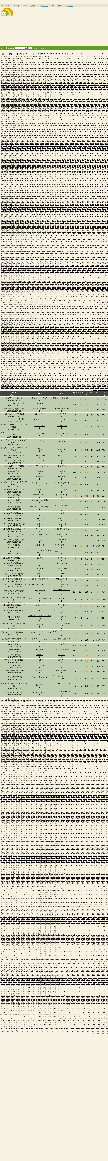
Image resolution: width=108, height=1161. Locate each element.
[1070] (100, 133)
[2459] (5, 268)
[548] (75, 93)
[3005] (68, 318)
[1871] (51, 211)
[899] (92, 119)
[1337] (48, 160)
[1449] (75, 170)
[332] (65, 77)
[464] (60, 87)
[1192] (70, 146)
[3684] (50, 384)
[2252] (36, 247)
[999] (66, 127)
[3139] (99, 331)
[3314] (13, 349)
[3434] (80, 359)
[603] (82, 97)
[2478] (100, 268)
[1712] (3, 196)
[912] (38, 121)
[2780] (10, 298)
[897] (84, 119)
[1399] (38, 166)
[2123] (31, 235)
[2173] (68, 239)
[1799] (11, 205)
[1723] (58, 196)
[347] (18, 79)
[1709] (95, 194)
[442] (78, 85)
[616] (27, 99)
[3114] (80, 329)
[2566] (6, 278)
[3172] (50, 335)
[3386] (53, 355)
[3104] (30, 329)
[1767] (65, 201)
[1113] (101, 138)
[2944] (84, 312)
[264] (6, 72)
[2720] (30, 292)
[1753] (101, 199)
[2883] (99, 306)
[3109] (55, 329)
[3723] (31, 388)
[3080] (16, 327)
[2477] (95, 268)
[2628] (104, 282)
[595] (50, 97)
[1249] (35, 152)
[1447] (65, 170)
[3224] (96, 339)
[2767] (51, 296)
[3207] (11, 339)
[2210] (40, 243)
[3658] (26, 382)
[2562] (94, 276)
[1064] (70, 133)
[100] (96, 58)
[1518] (100, 176)
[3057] (8, 325)
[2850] (40, 304)
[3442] (13, 361)
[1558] (87, 180)
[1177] (101, 144)
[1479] (11, 174)
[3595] (31, 375)
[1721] (48, 196)
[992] (38, 127)
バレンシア (39, 518)
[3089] (61, 327)
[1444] (50, 170)
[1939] (72, 217)
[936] (27, 123)
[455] (23, 87)
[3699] (18, 386)
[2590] (20, 280)
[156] (104, 707)
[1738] (26, 199)
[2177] (89, 239)
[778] (35, 111)
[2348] (90, 255)
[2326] (87, 253)
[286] (94, 72)
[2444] (36, 266)
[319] (12, 77)
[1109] (82, 138)
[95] (81, 58)
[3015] (11, 321)
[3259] (58, 343)
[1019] (58, 129)
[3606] (87, 375)
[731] (60, 107)
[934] (19, 123)
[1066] (80, 133)
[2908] (10, 310)
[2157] (95, 237)
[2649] (101, 284)
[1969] (8, 221)
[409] (52, 83)
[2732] (90, 292)
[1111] (92, 138)
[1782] (33, 203)
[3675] (5, 384)
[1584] (3, 184)
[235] (104, 68)
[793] (96, 111)
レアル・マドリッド (62, 649)
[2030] (100, 225)
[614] (19, 99)
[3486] (20, 365)
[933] (15, 123)
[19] (66, 54)
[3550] (20, 371)
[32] (105, 54)
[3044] (50, 323)
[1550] (46, 180)
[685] (90, 103)
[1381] (55, 164)
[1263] (105, 152)
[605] (90, 97)
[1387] (85, 164)
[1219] (99, 148)
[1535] (79, 178)
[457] (31, 87)
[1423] (51, 168)
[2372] (104, 257)
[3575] (38, 373)
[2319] (51, 253)
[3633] (8, 380)
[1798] (6, 205)
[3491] (45, 365)
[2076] (10, 231)
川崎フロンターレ (40, 495)
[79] (32, 58)
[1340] (63, 160)
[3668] (77, 382)
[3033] (101, 321)
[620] (43, 99)
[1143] (38, 142)
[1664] (84, 190)
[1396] (23, 166)
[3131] (58, 331)
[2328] (96, 253)
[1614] (46, 186)
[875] (104, 117)
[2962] (67, 314)
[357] (58, 79)
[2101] (28, 233)
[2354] (13, 257)
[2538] (80, 274)
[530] (3, 93)
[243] (28, 70)
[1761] (35, 201)
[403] (28, 83)
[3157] (82, 333)
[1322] (80, 158)
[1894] (60, 213)
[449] (106, 85)
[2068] (77, 229)
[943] (55, 123)
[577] (84, 95)
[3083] (31, 327)
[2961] (61, 314)
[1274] (53, 154)
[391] (87, 81)
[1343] (79, 160)
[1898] (80, 213)
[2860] (90, 304)
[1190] (60, 146)
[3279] (51, 345)
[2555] (58, 276)
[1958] (60, 219)
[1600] (84, 184)
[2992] (3, 318)
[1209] (48, 148)
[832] (38, 115)
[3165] (15, 335)
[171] (60, 64)
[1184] (30, 146)
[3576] (43, 373)
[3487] (25, 365)
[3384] (43, 355)
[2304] (84, 251)
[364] (86, 79)
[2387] (72, 260)
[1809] (61, 205)
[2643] (72, 284)
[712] (92, 105)
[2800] (3, 300)
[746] (14, 109)
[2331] (5, 255)
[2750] (73, 294)
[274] (46, 72)
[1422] (46, 168)
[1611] (31, 186)
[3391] (79, 355)
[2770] (67, 296)
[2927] (105, 310)
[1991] (11, 223)
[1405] (68, 166)
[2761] (21, 296)
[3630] (100, 377)
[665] (10, 103)
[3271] (11, 345)
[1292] (36, 156)
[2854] (60, 304)
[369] (106, 79)
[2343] (65, 255)
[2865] (8, 306)
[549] (79, 93)
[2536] (70, 274)
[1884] (10, 213)
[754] (46, 109)
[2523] (5, 274)
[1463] (38, 172)
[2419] (18, 264)
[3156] (77, 333)
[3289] (101, 345)
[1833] (75, 207)
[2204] (10, 243)
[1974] (33, 221)
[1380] (50, 164)
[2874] (53, 306)
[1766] (60, 201)
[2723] (45, 292)
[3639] (38, 380)
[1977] (48, 221)
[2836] (77, 302)
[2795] (85, 298)
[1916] (63, 215)
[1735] (11, 199)
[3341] (41, 351)
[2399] (25, 262)
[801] (20, 113)
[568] (48, 95)
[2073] (101, 229)
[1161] (21, 144)
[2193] (61, 241)
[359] (66, 79)
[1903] (105, 213)
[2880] (84, 306)
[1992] (16, 223)
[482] (24, 89)
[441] (74, 85)
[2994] (13, 318)
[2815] (79, 300)
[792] (92, 111)
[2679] (38, 288)
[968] (48, 125)
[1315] (45, 158)
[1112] (96, 138)
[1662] (73, 190)
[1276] (63, 154)
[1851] (58, 209)
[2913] (35, 310)
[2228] (23, 245)
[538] (35, 93)
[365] (90, 79)
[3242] (80, 341)
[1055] (25, 133)
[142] (51, 62)
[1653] (28, 190)
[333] (68, 77)
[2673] (8, 288)
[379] (39, 81)
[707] (72, 105)
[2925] (95, 310)
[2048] (84, 227)
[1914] (53, 215)
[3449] (48, 361)
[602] (78, 97)
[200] (70, 66)
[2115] (99, 233)
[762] (78, 109)
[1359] (51, 162)
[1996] (36, 223)
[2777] (101, 296)
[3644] (63, 380)
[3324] (63, 349)
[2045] (68, 227)
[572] (65, 95)
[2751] (79, 294)
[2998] (33, 318)
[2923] (85, 310)
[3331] (99, 349)
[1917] (68, 215)
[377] (31, 81)
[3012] (104, 318)
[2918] (60, 310)
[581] (101, 95)
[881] (20, 119)
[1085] (68, 135)
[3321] (48, 349)
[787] (72, 111)
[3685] (55, 384)
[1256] (70, 152)
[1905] (8, 215)
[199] (66, 66)
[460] (43, 87)
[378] (35, 81)
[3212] (36, 339)
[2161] (8, 239)
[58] (76, 56)
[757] (58, 109)
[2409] (75, 262)
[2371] (99, 257)
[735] (77, 107)
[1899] (85, 213)
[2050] (94, 227)
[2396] (10, 262)
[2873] (48, 306)
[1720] (43, 196)
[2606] (100, 280)
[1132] (90, 140)
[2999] (38, 318)
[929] (106, 121)
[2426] (53, 264)
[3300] (50, 347)
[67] (103, 56)
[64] (94, 56)
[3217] (61, 339)
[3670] (87, 382)
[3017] (21, 321)
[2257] (61, 247)
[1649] (8, 190)
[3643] (58, 380)
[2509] (41, 272)
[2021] (55, 225)
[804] (32, 113)
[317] (4, 77)
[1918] (73, 215)
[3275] (31, 345)
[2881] (89, 306)
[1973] (28, 221)
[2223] (105, 243)
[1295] (51, 156)
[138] (35, 62)
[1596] (63, 184)
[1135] (105, 140)
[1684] (77, 192)
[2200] (96, 241)
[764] (86, 109)
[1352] (16, 162)
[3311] (105, 347)
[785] (63, 111)
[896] (80, 119)
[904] (6, 121)
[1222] (6, 150)
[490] (56, 89)
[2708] (77, 290)
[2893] (41, 308)
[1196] (90, 146)
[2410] (80, 262)
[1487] (51, 174)
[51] (55, 56)
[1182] (20, 146)
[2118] (6, 235)
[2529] (35, 274)
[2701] (41, 290)
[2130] (67, 235)
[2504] (16, 272)
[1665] (89, 190)
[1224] (16, 150)
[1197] (95, 146)
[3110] (60, 329)
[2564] (104, 276)
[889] (52, 119)
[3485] (15, 365)
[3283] (72, 345)
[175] (77, 64)
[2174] (73, 239)
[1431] (92, 168)
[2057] (21, 229)
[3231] (25, 341)
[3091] (72, 327)
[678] (62, 103)
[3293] (15, 347)
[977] (84, 125)
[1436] (10, 170)
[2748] (63, 294)
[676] (54, 103)
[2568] (16, 278)
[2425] (48, 264)
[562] (24, 95)
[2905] (101, 308)
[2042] (53, 227)
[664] (6, 103)
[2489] (48, 270)
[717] (4, 107)
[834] (46, 115)
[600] (70, 97)
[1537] (89, 178)
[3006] (73, 318)
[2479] (105, 268)
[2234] (53, 245)
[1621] (82, 186)
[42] (28, 56)
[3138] (94, 331)
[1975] (38, 221)
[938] (35, 123)
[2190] (46, 241)
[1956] (50, 219)
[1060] (50, 133)
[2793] (75, 298)
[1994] (26, 223)
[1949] (15, 219)
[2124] (36, 235)
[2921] (75, 310)
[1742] (46, 199)
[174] (72, 64)
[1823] (25, 207)
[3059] (18, 325)
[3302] (60, 347)
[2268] (10, 249)
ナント (39, 574)
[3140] (104, 331)
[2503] (11, 272)
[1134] (100, 140)
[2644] (77, 284)
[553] (96, 93)
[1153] (89, 142)
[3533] (41, 369)
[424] (6, 85)
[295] (23, 74)
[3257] (48, 343)
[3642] (53, 380)
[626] (67, 99)
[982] (104, 125)
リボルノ (39, 655)
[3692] (90, 384)
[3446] (33, 361)
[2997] (28, 318)
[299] (39, 74)
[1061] (55, 133)
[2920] (70, 310)
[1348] (104, 160)
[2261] (82, 247)
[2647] (92, 284)
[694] (19, 105)
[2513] (61, 272)
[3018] (26, 321)
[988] (22, 127)
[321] (20, 77)
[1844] (23, 209)
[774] (19, 111)
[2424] (43, 264)
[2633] (21, 284)
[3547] (5, 371)
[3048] (70, 323)
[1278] (73, 154)
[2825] (21, 302)
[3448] (43, 361)
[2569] (21, 278)
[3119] (105, 329)
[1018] (53, 129)
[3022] (46, 321)
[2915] (45, 310)
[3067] (58, 325)
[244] (32, 70)
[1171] (72, 144)
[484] (32, 89)
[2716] (10, 292)
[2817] (89, 300)
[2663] (65, 286)
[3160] (96, 333)
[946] (67, 123)
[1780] (23, 203)
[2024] (70, 225)
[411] (60, 83)
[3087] (51, 327)
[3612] (10, 377)
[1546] (26, 180)
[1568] (30, 182)
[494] (72, 89)
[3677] (15, 384)
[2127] (51, 235)
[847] (98, 115)
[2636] (36, 284)
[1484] (36, 174)
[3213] (41, 339)
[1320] (70, 158)
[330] (56, 77)
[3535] (51, 369)
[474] (99, 87)
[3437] (95, 359)
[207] (98, 66)
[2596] (50, 280)
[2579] (72, 278)
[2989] (95, 316)
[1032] (16, 131)
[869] (79, 117)
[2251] (31, 247)
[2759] (11, 296)
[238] (8, 70)
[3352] (96, 351)
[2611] (18, 282)
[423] (106, 728)
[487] (44, 89)
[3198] (73, 337)
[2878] (73, 306)
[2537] (75, 274)
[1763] (45, 201)
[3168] (30, 335)
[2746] (53, 294)
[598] (62, 97)
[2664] (70, 286)
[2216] (70, 243)
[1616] (56, 186)
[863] (55, 117)
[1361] (61, 162)
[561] (20, 95)
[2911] (25, 310)
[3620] (50, 377)
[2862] (100, 304)
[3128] (43, 331)
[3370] (80, 353)
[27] (89, 54)
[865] (63, 117)
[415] (77, 83)
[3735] (92, 388)
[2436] (104, 264)
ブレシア (61, 655)
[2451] (72, 266)
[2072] (96, 229)
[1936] (56, 217)
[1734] (6, 199)
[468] (75, 87)
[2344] (70, 255)
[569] (52, 95)
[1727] (79, 196)
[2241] (89, 245)
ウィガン (61, 441)
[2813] (68, 300)
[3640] (43, 380)
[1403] (58, 166)
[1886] (20, 213)
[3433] (75, 359)
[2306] (94, 251)
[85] (50, 58)
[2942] (73, 312)
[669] (26, 103)
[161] (20, 64)
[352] (38, 79)
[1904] (3, 215)
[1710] (100, 194)
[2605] (95, 280)
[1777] (8, 203)
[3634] (13, 380)
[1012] (23, 129)
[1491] (72, 174)
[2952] (16, 314)
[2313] (21, 253)
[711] (87, 105)
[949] (79, 123)
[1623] (92, 186)
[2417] (8, 264)
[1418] (26, 168)
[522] (78, 91)
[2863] (105, 304)
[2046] (73, 227)
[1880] (96, 211)
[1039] (51, 131)
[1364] (77, 162)
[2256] (56, 247)
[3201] (89, 337)
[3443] (18, 361)
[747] (18, 109)
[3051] (85, 323)
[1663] (79, 190)
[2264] (96, 247)
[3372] (90, 353)
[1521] (8, 178)
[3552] (30, 371)
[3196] (63, 337)
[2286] (100, 249)
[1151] (79, 142)
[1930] (26, 217)
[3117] (95, 329)
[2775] (92, 296)
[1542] (6, 180)
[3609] (101, 375)
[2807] (38, 300)
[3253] (28, 343)
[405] (36, 83)
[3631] (105, 377)
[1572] (50, 182)
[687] (98, 103)
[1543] (11, 180)
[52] (58, 56)
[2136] (96, 235)
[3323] (58, 349)
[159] (12, 64)
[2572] (36, 278)
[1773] (95, 201)
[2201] (101, 241)
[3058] (13, 325)
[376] (27, 81)
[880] (16, 119)
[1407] (79, 166)
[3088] (56, 327)
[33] (106, 699)
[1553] (61, 180)
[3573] (28, 373)
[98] (89, 58)
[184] (6, 66)
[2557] (68, 276)
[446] (94, 85)
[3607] (92, 375)
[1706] (80, 194)
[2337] (35, 255)
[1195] (85, 146)
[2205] (15, 243)
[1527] (38, 178)
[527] (98, 91)
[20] (69, 54)
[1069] (95, 133)
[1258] (80, 152)
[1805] (41, 205)
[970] (56, 125)
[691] (7, 105)
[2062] (46, 229)
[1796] (104, 203)
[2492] (63, 270)
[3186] (13, 337)
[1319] (65, 158)
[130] (3, 62)
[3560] (70, 371)
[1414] (6, 168)
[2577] (61, 278)
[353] (42, 79)
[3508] (23, 367)
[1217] (89, 148)
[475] (104, 87)
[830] (30, 115)
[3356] (10, 353)
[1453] (95, 170)
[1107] (72, 138)
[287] (98, 72)
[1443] (45, 170)
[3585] (89, 373)
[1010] (13, 129)
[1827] (45, 207)
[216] (27, 68)
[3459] (99, 361)
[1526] (33, 178)
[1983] (79, 221)
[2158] (100, 237)
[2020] (50, 225)
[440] (70, 85)
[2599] (65, 280)
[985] (10, 127)
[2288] (3, 251)
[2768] (56, 296)
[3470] (46, 363)
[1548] (36, 180)
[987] (18, 127)
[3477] (82, 363)
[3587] (99, 373)
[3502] (100, 365)
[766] (94, 109)
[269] (26, 72)
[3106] (40, 329)
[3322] (53, 349)
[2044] (63, 227)
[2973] (15, 316)
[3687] (65, 384)
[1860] (104, 209)
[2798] (100, 298)
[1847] (38, 209)
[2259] (72, 247)
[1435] (5, 170)
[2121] (21, 235)
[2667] (85, 286)
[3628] (90, 377)
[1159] (11, 144)
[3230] (20, 341)
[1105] (61, 138)
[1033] (21, 131)
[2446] (46, 266)
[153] (96, 62)
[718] (8, 107)
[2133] (82, 235)
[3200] (84, 337)
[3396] (104, 355)
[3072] (84, 325)
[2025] (75, 225)
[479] (12, 89)
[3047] (65, 323)
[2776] (96, 296)
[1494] (87, 174)
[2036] (23, 227)
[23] (78, 54)
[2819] (99, 300)
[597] (58, 97)
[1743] (51, 199)
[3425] (35, 359)
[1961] (75, 219)
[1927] (11, 217)
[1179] (5, 146)
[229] (79, 68)
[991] (34, 127)
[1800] (16, 205)
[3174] (60, 335)
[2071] (92, 229)
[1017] (48, 129)
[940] (43, 123)
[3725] (41, 388)
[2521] (101, 272)
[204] (86, 66)
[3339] (31, 351)
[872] (92, 117)
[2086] (60, 231)
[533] (15, 93)
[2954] (26, 314)
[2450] (67, 266)
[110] (30, 60)
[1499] (5, 176)
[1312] (30, 158)
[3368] (70, 353)
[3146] (26, 333)
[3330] (94, 349)
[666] (14, 103)
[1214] (73, 148)
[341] (101, 77)
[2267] (5, 249)
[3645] (68, 380)
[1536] (84, 178)
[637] (4, 101)
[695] (23, 105)
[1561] (101, 180)
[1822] (20, 207)
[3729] (61, 388)
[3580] (63, 373)
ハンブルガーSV (61, 671)
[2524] (10, 274)
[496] (80, 89)
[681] (74, 103)
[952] (92, 123)
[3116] (90, 329)
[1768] (70, 201)
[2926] (100, 310)
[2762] (26, 296)
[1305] (101, 156)
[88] (59, 58)
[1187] (45, 146)
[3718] (6, 388)
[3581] (68, 373)
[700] (43, 105)
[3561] (75, 371)
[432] (38, 85)
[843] (82, 115)
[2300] (63, 251)
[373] (15, 81)
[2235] (58, 245)
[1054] (20, 133)
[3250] (13, 343)
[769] (106, 109)
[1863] (11, 211)
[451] (7, 87)
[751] (34, 109)
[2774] (87, 296)
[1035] (31, 131)
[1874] (67, 211)
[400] (16, 83)
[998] (62, 127)
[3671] (92, 382)
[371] (7, 81)
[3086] (46, 327)
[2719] (25, 292)
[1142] (33, 142)
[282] (78, 72)
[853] (15, 117)
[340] (96, 77)
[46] (40, 56)
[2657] (35, 286)
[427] (18, 85)
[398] (8, 83)
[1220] (104, 148)
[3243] (85, 341)
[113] (42, 60)
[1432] (96, 168)
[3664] (56, 382)
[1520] (3, 178)
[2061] (41, 229)
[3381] (28, 355)
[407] (44, 83)
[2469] (55, 268)
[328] (48, 77)
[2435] (99, 264)
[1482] (26, 174)
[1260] (90, 152)
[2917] (55, 310)
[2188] (36, 241)
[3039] (25, 323)
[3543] (92, 369)
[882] (24, 119)
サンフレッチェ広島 (40, 500)
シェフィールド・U (39, 483)
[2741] (28, 294)
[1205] (28, 148)
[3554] (40, 371)
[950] (84, 123)
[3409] (61, 357)
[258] (89, 70)
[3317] (28, 349)
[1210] (53, 148)
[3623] (65, 377)
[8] (34, 54)
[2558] (73, 276)
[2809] (48, 300)
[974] (72, 125)
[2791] (65, 298)
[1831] (65, 207)
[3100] (10, 329)
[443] (82, 85)
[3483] (5, 365)
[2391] (92, 260)
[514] (46, 91)
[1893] (55, 213)
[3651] (99, 380)
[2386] (67, 260)
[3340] (36, 351)
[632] (92, 99)
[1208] (43, 148)
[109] (26, 60)
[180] (96, 64)
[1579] (85, 182)
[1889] (35, 213)
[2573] (41, 278)
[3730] (67, 388)
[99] (93, 58)
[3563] (85, 371)
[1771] (85, 201)
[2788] (50, 298)
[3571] (18, 373)
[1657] (48, 190)
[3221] (82, 339)
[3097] (101, 327)
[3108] (50, 329)
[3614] (20, 377)
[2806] (33, 300)
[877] (4, 119)
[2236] (63, 245)
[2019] (45, 225)
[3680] (30, 384)
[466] (67, 87)
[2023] (65, 225)
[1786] (53, 203)
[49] (49, 56)
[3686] (60, 384)
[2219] (85, 243)
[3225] (101, 339)
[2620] (63, 282)
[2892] (36, 308)
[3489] (35, 365)
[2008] (96, 223)
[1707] (85, 194)
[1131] (85, 140)
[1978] (53, 221)
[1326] (100, 158)
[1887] (25, 213)
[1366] (87, 162)
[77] (27, 58)
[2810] (53, 300)
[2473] (75, 268)
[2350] (100, 255)
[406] (40, 83)
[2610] (13, 282)
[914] (46, 121)
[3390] (73, 355)
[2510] (46, 272)
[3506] (13, 367)
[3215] (51, 339)
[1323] (85, 158)
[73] (15, 58)
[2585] (101, 278)
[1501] (15, 176)
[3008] (84, 318)
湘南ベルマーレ (62, 495)
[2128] (56, 235)
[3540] (77, 369)
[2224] (3, 245)
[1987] (99, 221)
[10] (38, 54)
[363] (82, 79)
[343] (106, 721)
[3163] (5, 335)
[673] (42, 103)
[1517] (95, 176)
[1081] (48, 135)
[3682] (40, 384)
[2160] (3, 239)
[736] (80, 107)
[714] (99, 105)
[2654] (20, 286)
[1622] (87, 186)
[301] (47, 74)
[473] (96, 87)
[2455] (92, 266)
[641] (20, 101)
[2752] (84, 294)
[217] (31, 68)
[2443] (31, 266)
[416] (80, 83)
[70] (5, 58)
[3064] (43, 325)
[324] (32, 77)
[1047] (92, 131)
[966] (40, 125)
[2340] (50, 255)
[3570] (13, 373)
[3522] (94, 367)
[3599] (51, 375)
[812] (65, 113)
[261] (101, 70)
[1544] (16, 180)
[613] (15, 99)
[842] (78, 115)
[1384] (70, 164)
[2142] (20, 237)
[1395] (18, 166)
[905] (10, 121)
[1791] (79, 203)
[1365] (82, 162)
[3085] (41, 327)
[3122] (13, 331)
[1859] (99, 209)
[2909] (15, 310)
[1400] (43, 166)
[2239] (79, 245)
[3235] (45, 341)
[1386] (80, 164)
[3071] (79, 325)
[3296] (30, 347)
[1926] (6, 217)
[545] (63, 93)
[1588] (23, 184)
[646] (40, 101)
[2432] (84, 264)
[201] (74, 66)
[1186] (40, 146)
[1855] (79, 209)
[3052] (90, 323)
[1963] (85, 219)
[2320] (56, 253)
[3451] (58, 361)
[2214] (60, 243)
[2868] (23, 306)
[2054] (6, 229)
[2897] (61, 308)
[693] (15, 105)
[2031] (105, 225)
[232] (92, 68)
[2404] (50, 262)
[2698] (26, 290)
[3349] (82, 351)
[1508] (50, 176)
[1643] (85, 188)
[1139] (18, 142)
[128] (102, 60)
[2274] (40, 249)
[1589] (28, 184)
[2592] (30, 280)
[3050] (80, 323)
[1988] (104, 221)
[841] (74, 115)
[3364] (50, 353)
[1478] (6, 174)
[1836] (90, 207)
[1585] (8, 184)
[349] (26, 79)
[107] (18, 60)
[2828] (36, 302)
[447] (98, 85)
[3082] (26, 327)
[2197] (82, 241)
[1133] (95, 140)
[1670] (6, 192)
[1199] (105, 146)
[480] (16, 89)
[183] (106, 709)
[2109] (68, 233)
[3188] (23, 337)
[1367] (92, 162)
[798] (8, 113)
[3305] (75, 347)
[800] (16, 113)
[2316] (36, 253)
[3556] (50, 371)
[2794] (80, 298)
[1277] (68, 154)
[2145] (35, 237)
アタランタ (39, 665)
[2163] (18, 239)
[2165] (28, 239)
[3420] (10, 359)
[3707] (58, 386)
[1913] (48, 215)
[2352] (3, 257)
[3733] (82, 388)
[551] (87, 93)
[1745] (61, 199)
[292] (11, 74)
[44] (34, 56)
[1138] (13, 142)
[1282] (94, 154)
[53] (61, 56)
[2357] (28, 257)
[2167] (38, 239)
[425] (10, 85)
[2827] (31, 302)
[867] (72, 117)
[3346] (67, 351)
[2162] (13, 239)
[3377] (8, 355)
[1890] (40, 213)
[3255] (38, 343)
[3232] (30, 341)
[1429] (82, 168)
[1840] (3, 209)
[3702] (33, 386)
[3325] (68, 349)
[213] (15, 68)
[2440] (16, 266)
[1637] (55, 188)
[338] (89, 77)
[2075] (5, 231)
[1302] (87, 156)
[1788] (63, 203)
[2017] (35, 225)
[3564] (90, 371)
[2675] (18, 288)
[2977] (35, 316)
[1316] (50, 158)
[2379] (31, 260)
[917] (58, 121)
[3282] (67, 345)
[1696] (30, 194)
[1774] (100, 201)
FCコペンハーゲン (39, 534)
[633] (96, 99)
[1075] (18, 135)
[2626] (94, 282)
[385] (63, 81)
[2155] (85, 237)
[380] (43, 81)
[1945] (101, 217)
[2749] (68, 294)
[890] (56, 119)
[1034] (26, 131)
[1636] (50, 188)
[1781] (28, 203)
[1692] (10, 194)
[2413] (95, 262)
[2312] (16, 253)
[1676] (36, 192)
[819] (92, 113)
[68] (106, 56)
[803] (28, 113)
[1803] (31, 205)
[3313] (8, 349)
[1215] (79, 148)
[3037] (15, 323)
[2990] (100, 316)
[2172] (63, 239)
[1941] (82, 217)
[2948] (104, 312)
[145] (63, 62)
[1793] (89, 203)
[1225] (21, 150)
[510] (30, 91)
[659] (92, 101)
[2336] (30, 255)
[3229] (15, 341)
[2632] (16, 284)
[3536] (56, 369)
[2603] (85, 280)
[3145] (21, 333)
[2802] (13, 300)
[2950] (6, 314)
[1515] (85, 176)
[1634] (40, 188)
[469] (79, 87)
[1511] (65, 176)
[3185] (8, 337)
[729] (52, 107)
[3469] (41, 363)
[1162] (26, 144)
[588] (22, 97)
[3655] (11, 382)
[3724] (36, 388)
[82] (41, 58)
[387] (72, 81)
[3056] (3, 325)
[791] (87, 111)
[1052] (10, 133)
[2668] (90, 286)
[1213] (68, 148)
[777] (31, 111)
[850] (3, 117)
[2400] (30, 262)
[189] (26, 66)
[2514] (67, 272)
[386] (67, 81)
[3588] (104, 373)
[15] (54, 54)
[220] (43, 68)
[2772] (77, 296)
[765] (90, 109)
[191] (34, 66)
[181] (101, 64)
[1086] (73, 135)
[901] (101, 119)
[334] (72, 77)
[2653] (15, 286)
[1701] (55, 194)
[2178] (94, 239)
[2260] (77, 247)
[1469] (68, 172)
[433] (42, 85)
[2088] (70, 231)
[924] (86, 121)
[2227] (18, 245)
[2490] (53, 270)
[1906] (13, 215)
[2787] (45, 298)
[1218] (94, 148)
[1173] (82, 144)
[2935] (38, 312)
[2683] (58, 288)
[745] (10, 109)
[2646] (87, 284)
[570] (56, 95)
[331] (60, 77)
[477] (4, 89)
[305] (63, 74)
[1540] (104, 178)
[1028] (104, 129)
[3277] (41, 345)
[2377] (21, 260)
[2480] (3, 270)
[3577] (48, 373)
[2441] (21, 266)
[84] (47, 58)
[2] (22, 54)
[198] (62, 66)
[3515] (58, 367)
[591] (34, 97)
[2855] (65, 304)
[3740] (100, 390)
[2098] (13, 233)
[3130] (53, 331)
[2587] (5, 280)
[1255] (65, 152)
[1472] (84, 172)
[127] (98, 60)
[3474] (67, 363)
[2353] (8, 257)
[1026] (94, 129)
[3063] (38, 325)
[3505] (8, 367)
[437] (58, 85)
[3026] (67, 321)
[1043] (72, 131)
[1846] (33, 209)
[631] (87, 99)
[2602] (80, 280)
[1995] (31, 223)
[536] (27, 93)
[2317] (41, 253)
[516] (54, 91)
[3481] (101, 363)
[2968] (96, 314)
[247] (44, 70)
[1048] (96, 131)
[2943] (79, 312)
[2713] (101, 290)
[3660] (36, 382)
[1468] (63, 172)
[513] (42, 91)
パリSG (62, 574)
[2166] (33, 239)
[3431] (65, 359)
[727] (44, 107)
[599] (66, 97)
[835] (50, 115)
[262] (104, 70)
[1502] (20, 176)
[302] (51, 74)
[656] (80, 101)
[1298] (67, 156)
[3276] (36, 345)
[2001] (61, 223)
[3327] (79, 349)
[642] (24, 101)
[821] (101, 113)
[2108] (63, 233)
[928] (102, 121)
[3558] (60, 371)
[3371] (85, 353)
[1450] (80, 170)
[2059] (31, 229)
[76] (23, 58)
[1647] (105, 188)
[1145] (48, 142)
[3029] (82, 321)
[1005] (95, 127)
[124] (86, 60)
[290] (3, 74)
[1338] (53, 160)
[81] (38, 58)
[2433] (89, 264)
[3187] (18, 337)
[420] (96, 83)
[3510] (33, 367)
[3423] (25, 359)
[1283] (99, 154)
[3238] (60, 341)
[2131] (72, 235)
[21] (71, 54)
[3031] (92, 321)
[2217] (75, 243)
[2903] (92, 308)
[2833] (61, 302)
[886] (40, 119)
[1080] (43, 135)
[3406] (46, 357)
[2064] (56, 229)
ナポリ (39, 513)
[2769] (61, 296)
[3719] (11, 388)
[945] (63, 123)
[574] (72, 95)
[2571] (31, 278)
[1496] (96, 174)
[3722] (26, 388)
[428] (22, 85)
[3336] (16, 351)
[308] (75, 74)
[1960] (70, 219)
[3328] (84, 349)
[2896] (56, 308)
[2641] (61, 284)
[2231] (38, 245)
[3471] (51, 363)
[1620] (77, 186)
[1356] (36, 162)
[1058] (40, 133)
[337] (84, 77)
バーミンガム (39, 426)
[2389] (82, 260)
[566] (40, 95)
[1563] (5, 182)
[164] (32, 64)
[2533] (55, 274)
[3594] (26, 375)
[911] (34, 121)
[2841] (101, 302)
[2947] (99, 312)
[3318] (33, 349)
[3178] (80, 335)
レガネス (39, 649)
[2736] (3, 294)
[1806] (46, 205)
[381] (47, 81)
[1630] (20, 188)
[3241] (75, 341)
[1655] (38, 190)
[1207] (38, 148)
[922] (78, 121)
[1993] (21, 223)
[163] (28, 64)
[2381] (41, 260)
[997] (58, 127)
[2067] (72, 229)
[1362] (67, 162)
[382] (51, 81)
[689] (106, 103)
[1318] (60, 158)
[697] (31, 105)
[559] (12, 95)
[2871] (38, 306)
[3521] (89, 367)
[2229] (28, 245)
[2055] (11, 229)
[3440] (3, 361)
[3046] (60, 323)
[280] (70, 72)
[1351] (11, 162)
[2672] (3, 288)
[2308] (104, 251)
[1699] (45, 194)
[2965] (82, 314)
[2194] (67, 241)
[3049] (75, 323)
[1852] (63, 209)
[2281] (75, 249)
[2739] (18, 294)
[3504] (3, 367)
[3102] (20, 329)
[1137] (8, 142)
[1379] (45, 164)
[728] (48, 107)
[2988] (90, 316)
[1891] (45, 213)
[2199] (92, 241)
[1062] (60, 133)
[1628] (10, 188)
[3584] (84, 373)
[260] (96, 70)
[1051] (5, 133)
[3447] (38, 361)
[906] (14, 121)
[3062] (33, 325)
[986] (14, 127)
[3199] (79, 337)
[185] (10, 66)
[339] (92, 77)
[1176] (96, 144)
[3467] (31, 363)
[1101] (41, 138)
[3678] (20, 384)
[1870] (46, 211)
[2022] (60, 225)
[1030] (6, 131)
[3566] (100, 371)
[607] (98, 97)
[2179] (99, 239)
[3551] (25, 371)
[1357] (41, 162)
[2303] (79, 251)
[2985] (75, 316)
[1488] (56, 174)
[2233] (48, 245)
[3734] (87, 388)
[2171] (58, 239)
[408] (48, 83)
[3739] (95, 390)
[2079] (25, 231)
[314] (99, 74)
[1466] (53, 172)
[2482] (13, 270)
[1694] (20, 194)
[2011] (5, 225)
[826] (14, 115)
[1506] (40, 176)
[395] (104, 81)
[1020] (63, 129)
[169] (52, 64)
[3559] (65, 371)
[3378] (13, 355)
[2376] (16, 260)
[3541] (82, 369)
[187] (18, 66)
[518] (62, 91)
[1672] (16, 192)
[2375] (11, 260)
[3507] (18, 367)
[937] (31, 123)
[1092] (104, 135)
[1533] (68, 178)
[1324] (90, 158)
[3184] (3, 337)
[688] (102, 103)
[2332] (10, 255)
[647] (44, 101)
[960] (16, 125)
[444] (86, 85)
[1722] (53, 196)
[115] (50, 60)
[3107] (45, 329)
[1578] (80, 182)
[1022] (73, 129)
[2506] (26, 272)
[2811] (58, 300)
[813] (68, 113)
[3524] (104, 367)
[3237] (55, 341)
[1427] (72, 168)
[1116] (10, 140)
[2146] (40, 237)
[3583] (79, 373)
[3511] (38, 367)
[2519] (92, 272)
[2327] (92, 253)
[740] (96, 107)
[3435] (85, 359)
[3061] (28, 325)
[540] (43, 93)
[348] (22, 79)
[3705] (48, 386)
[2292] (23, 251)
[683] (82, 103)
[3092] (77, 327)
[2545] (8, 276)
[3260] (63, 343)
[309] (79, 74)
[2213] (55, 243)
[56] (70, 56)
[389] (79, 81)
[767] (98, 109)
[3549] (15, 371)
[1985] (89, 221)
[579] (92, 95)
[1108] (77, 138)
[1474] (94, 172)
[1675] (31, 192)
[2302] (73, 251)
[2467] (45, 268)
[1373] (15, 164)
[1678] (46, 192)
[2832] (56, 302)
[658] (89, 101)
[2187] (31, 241)
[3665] (61, 382)
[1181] (15, 146)
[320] (16, 77)
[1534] (73, 178)
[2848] (30, 304)
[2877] (68, 306)
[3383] (38, 355)
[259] (92, 70)
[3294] (20, 347)
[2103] (38, 233)
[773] (15, 111)
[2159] (105, 237)
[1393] (8, 166)
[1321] (75, 158)
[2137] (101, 235)
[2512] (56, 272)
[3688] (70, 384)
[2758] (6, 296)
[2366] (73, 257)
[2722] (40, 292)
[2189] (41, 241)
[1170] (67, 144)
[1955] (45, 219)
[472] (92, 87)
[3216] (56, 339)
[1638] (60, 188)
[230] (84, 68)
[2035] (18, 227)
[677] (58, 103)
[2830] (46, 302)
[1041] (61, 131)
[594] (46, 97)
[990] (30, 127)
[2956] (36, 314)
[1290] (26, 156)
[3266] (94, 343)
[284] (86, 72)
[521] (74, 91)
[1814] (87, 205)
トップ (45, 48)
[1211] (58, 148)
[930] (3, 123)
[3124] (23, 331)
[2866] (13, 306)
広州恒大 (39, 477)
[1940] (77, 217)
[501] (101, 89)
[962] (24, 125)
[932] (11, 123)
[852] (11, 117)
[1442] (40, 170)
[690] (3, 105)
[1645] (95, 188)
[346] (14, 79)
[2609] (8, 282)
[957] (4, 125)
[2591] (25, 280)
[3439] (105, 359)
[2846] (20, 304)
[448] (102, 85)
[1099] (31, 138)
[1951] (25, 219)
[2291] (18, 251)
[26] (86, 54)
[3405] (41, 357)
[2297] (48, 251)
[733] (68, 107)
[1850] (53, 209)
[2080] (30, 231)
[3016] (16, 321)
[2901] (82, 308)
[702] (51, 105)
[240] (16, 70)
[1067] (85, 133)
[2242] (94, 245)
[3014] (6, 321)
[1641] (75, 188)
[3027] (72, 321)
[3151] (51, 333)
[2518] (87, 272)
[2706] (67, 290)
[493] (68, 89)
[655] (77, 101)
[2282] (80, 249)
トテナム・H (62, 563)
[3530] (26, 369)
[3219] (72, 339)
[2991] (105, 316)
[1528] (43, 178)
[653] (68, 101)
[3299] (45, 347)
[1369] (101, 162)
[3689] (75, 384)
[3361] (35, 353)
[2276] (50, 249)
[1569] (35, 182)
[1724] (63, 196)
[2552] (43, 276)
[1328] (3, 160)
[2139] (5, 237)
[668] (22, 103)
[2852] (50, 304)
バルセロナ (39, 610)
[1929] (21, 217)
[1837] (95, 207)
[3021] (41, 321)
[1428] (77, 168)
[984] (6, 127)
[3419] (5, 359)
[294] (19, 74)
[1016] (43, 129)
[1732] (104, 196)
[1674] (26, 192)
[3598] (46, 375)
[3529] (21, 369)
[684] (86, 103)
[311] (87, 74)
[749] (26, 109)
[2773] (82, 296)
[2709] (82, 290)
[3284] (77, 345)
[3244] (90, 341)
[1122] (40, 140)
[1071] (105, 133)
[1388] (90, 164)
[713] (96, 105)
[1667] (99, 190)
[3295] (25, 347)
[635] (104, 99)
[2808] (43, 300)
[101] (101, 58)
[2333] (15, 255)
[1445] (55, 170)
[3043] (45, 323)
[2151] (65, 237)
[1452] (90, 170)
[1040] (56, 131)
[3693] (95, 384)
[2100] (23, 233)
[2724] (50, 292)
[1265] (8, 154)
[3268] (104, 343)
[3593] (21, 375)
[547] (72, 93)
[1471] (79, 172)
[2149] (55, 237)
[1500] (10, 176)
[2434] (94, 264)
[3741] (105, 390)
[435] (50, 85)
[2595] (45, 280)
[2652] (10, 286)
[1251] (45, 152)
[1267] (18, 154)
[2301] (68, 251)
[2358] (33, 257)
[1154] (94, 142)
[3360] (30, 353)
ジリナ (61, 599)
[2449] (61, 266)
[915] (50, 121)
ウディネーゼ (61, 568)
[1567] (25, 182)
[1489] (61, 174)
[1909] (28, 215)
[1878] (87, 211)
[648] (48, 101)
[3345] (61, 351)
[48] (46, 56)
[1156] (104, 142)
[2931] (18, 312)
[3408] (56, 357)
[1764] (50, 201)
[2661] (55, 286)
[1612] (36, 186)
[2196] (77, 241)
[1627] (5, 188)
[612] (11, 99)
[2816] (84, 300)
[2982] (60, 316)
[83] (44, 58)
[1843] (18, 209)
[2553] (48, 276)
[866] (67, 117)
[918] (62, 121)
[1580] (90, 182)
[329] (52, 77)
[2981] (55, 316)
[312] (92, 74)
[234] (99, 68)
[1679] (51, 192)
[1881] (101, 211)
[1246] (20, 152)
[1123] (45, 140)
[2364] (63, 257)
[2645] (82, 284)
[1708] (90, 194)
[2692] (104, 288)
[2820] (104, 300)
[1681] (61, 192)
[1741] (41, 199)
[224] (60, 68)
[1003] (85, 127)
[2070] (87, 229)
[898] (89, 119)
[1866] (26, 211)
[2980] (50, 316)
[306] (67, 74)
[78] (29, 58)
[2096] (3, 233)
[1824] (30, 207)
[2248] (16, 247)
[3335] (11, 351)
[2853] (55, 304)
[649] (52, 101)
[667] (18, 103)
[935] (23, 123)
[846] (94, 115)
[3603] (72, 375)
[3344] (56, 351)
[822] (104, 113)
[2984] (70, 316)
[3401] (21, 357)
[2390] (87, 260)
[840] (70, 115)
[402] (24, 83)
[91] (69, 58)
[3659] (31, 382)
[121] (74, 60)
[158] (8, 64)
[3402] (26, 357)
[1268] (23, 154)
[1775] (105, 201)
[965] (36, 125)
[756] (54, 109)
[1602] (94, 184)
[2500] (104, 270)
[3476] (77, 363)
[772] (11, 111)
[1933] (41, 217)
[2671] (105, 286)
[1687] (92, 192)
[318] (8, 77)
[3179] (85, 335)
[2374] (6, 260)
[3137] (89, 331)
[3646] (73, 380)
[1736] (16, 199)
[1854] (73, 209)
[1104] (56, 138)
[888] (48, 119)
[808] (48, 113)
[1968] (3, 221)
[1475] (99, 172)
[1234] (67, 150)
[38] (16, 56)
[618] (35, 99)
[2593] (35, 280)
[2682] (53, 288)
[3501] (95, 365)
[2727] (65, 292)
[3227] (5, 341)
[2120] (16, 235)
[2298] (53, 251)
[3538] (67, 369)
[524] (86, 91)
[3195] (58, 337)
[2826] (26, 302)
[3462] (6, 363)
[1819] (5, 207)
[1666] (94, 190)
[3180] (90, 335)
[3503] (105, 365)
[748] (22, 109)
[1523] (18, 178)
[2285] (95, 249)
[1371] (5, 164)
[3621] (55, 377)
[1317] (55, 158)
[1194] (80, 146)
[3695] (105, 384)
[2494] (73, 270)
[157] (4, 64)
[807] (44, 113)
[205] (90, 66)
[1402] (53, 166)
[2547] (18, 276)
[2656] (30, 286)
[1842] (13, 209)
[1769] (75, 201)
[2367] (79, 257)
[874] (99, 117)
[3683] (45, 384)
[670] (30, 103)
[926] (94, 121)
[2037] (28, 227)
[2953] (21, 314)
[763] (82, 109)
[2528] (30, 274)
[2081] (35, 231)
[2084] (50, 231)
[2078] (20, 231)
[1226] (26, 150)
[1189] (55, 146)
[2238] (73, 245)
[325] (36, 77)
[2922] (80, 310)
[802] (24, 113)
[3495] (65, 365)
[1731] (99, 196)
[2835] (72, 302)
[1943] (92, 217)
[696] (27, 105)
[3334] (6, 351)
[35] (7, 56)
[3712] (84, 386)
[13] (47, 54)
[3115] (85, 329)
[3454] (73, 361)
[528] (102, 91)
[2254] (46, 247)
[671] (34, 103)
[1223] (11, 150)
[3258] (53, 343)
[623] (55, 99)
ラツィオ (39, 568)
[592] (38, 97)
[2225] (8, 245)
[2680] (43, 288)
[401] (20, 83)
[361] (74, 79)
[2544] (3, 276)
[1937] (61, 217)
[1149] (68, 142)
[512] (38, 91)
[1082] (53, 135)
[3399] (11, 357)
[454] (19, 87)
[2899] (72, 308)
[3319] (38, 349)
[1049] (101, 131)
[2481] (8, 270)
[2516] (77, 272)
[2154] (80, 237)
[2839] (92, 302)
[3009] (89, 318)
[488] (48, 89)
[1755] (5, 201)
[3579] (58, 373)
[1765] (55, 201)
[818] (89, 113)
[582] (104, 95)
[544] (60, 93)
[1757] (15, 201)
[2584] (96, 278)
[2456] (96, 266)
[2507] (31, 272)
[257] (84, 70)
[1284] (104, 154)
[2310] (6, 253)
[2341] (55, 255)
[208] (102, 66)
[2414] (100, 262)
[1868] (36, 211)
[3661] (41, 382)
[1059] (45, 133)
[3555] (45, 371)
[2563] (99, 276)
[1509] (55, 176)
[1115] (5, 140)
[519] (66, 91)
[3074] (94, 325)
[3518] (73, 367)
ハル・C (61, 449)
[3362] (40, 353)
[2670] (100, 286)
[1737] (21, 199)
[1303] (92, 156)
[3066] (53, 325)
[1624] (96, 186)
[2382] (46, 260)
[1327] (105, 158)
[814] (72, 113)
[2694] (6, 290)
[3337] (21, 351)
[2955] (31, 314)
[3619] (45, 377)
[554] (99, 93)
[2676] (23, 288)
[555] (104, 93)
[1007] (105, 127)
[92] (71, 58)
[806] (40, 113)
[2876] (63, 306)
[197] (58, 66)
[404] (32, 83)
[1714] (13, 196)
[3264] (84, 343)
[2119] (11, 235)
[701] (47, 105)
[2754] (94, 294)
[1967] (105, 219)
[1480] (16, 174)
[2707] (72, 290)
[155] (104, 62)
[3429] (55, 359)
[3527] (11, 369)
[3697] (8, 386)
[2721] (35, 292)
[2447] (51, 266)
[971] (60, 125)
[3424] (30, 359)
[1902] (100, 213)
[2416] (3, 264)
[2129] (61, 235)
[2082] (40, 231)
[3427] (45, 359)
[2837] (82, 302)
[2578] (67, 278)
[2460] (10, 268)
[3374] (100, 353)
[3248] (3, 343)
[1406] (73, 166)
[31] (101, 54)
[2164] (23, 239)
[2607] (105, 280)
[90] (66, 58)
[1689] (101, 192)
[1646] (100, 188)
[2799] (105, 298)
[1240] (96, 150)
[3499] (85, 365)
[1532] (63, 178)
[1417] (21, 168)
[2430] (73, 264)
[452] (11, 87)
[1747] (72, 199)
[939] (39, 123)
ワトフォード (39, 644)
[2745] (48, 294)
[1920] (84, 215)
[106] (14, 60)
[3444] (23, 361)
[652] (65, 101)
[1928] (16, 217)
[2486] (33, 270)
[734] (72, 107)
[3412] (77, 357)
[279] (66, 72)
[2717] (15, 292)
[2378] (26, 260)
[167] (44, 64)
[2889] (21, 308)
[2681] (48, 288)
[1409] (89, 166)
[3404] (36, 357)
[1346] (94, 160)
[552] (92, 93)
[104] (6, 60)
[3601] (61, 375)
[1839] (105, 207)
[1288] (16, 156)
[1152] (84, 142)
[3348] (77, 351)
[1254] (60, 152)
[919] (66, 121)
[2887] (11, 308)
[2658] (40, 286)
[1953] (35, 219)
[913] (42, 121)
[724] (32, 107)
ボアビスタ (61, 414)
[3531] (31, 369)
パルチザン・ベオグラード (39, 584)
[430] (30, 85)
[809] (52, 113)
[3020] (36, 321)
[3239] (65, 341)
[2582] (87, 278)
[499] (92, 89)
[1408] (84, 166)
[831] (34, 115)
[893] (68, 119)
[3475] (72, 363)
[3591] (11, 375)
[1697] (35, 194)
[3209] (21, 339)
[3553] (35, 371)
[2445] (41, 266)
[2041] (48, 227)
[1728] (84, 196)
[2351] (105, 255)
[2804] (23, 300)
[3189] (28, 337)
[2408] (70, 262)
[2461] (15, 268)
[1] (20, 54)
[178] (89, 64)
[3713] (89, 386)
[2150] (60, 237)
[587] (18, 97)
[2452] (77, 266)
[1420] (36, 168)
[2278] (60, 249)
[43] (31, 56)
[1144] (43, 142)
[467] (72, 87)
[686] (94, 103)
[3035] (5, 323)
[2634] (26, 284)
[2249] (21, 247)
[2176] (84, 239)
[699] (39, 105)
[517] (58, 91)
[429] (26, 85)
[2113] (89, 233)
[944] (60, 123)
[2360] (43, 257)
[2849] (35, 304)
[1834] (80, 207)
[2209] (35, 243)
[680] (70, 103)
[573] (68, 95)
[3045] (55, 323)
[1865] (21, 211)
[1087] (79, 135)
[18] (62, 54)
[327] (44, 77)
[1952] (30, 219)
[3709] (68, 386)
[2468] (50, 268)
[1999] (51, 223)
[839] (66, 115)
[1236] (77, 150)
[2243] (99, 245)
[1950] (20, 219)
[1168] (56, 144)
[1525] (28, 178)
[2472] (70, 268)
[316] (104, 719)
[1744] (56, 199)
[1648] (3, 190)
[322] (24, 77)
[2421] (28, 264)
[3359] (25, 353)
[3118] (100, 329)
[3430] (60, 359)
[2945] (89, 312)
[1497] (101, 174)
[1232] (56, 150)
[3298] (40, 347)
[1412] (104, 166)
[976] (80, 125)
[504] (6, 91)
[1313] (35, 158)
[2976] (30, 316)
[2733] (95, 292)
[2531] (45, 274)
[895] (77, 119)
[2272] (30, 249)
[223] (55, 68)
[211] (7, 68)
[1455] (105, 170)
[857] (31, 117)
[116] (54, 60)
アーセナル (61, 513)
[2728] (70, 292)
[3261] (68, 343)
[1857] (89, 209)
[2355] (18, 257)
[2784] (30, 298)
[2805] (28, 300)
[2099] (18, 233)
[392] (92, 81)
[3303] (65, 347)
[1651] (18, 190)
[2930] (13, 312)
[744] (6, 109)
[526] (94, 91)
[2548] (23, 276)
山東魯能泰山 (61, 477)
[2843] (5, 304)
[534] (19, 93)
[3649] (89, 380)
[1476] (104, 172)
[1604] (104, 184)
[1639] (65, 188)
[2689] (89, 288)
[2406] (60, 262)
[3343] (51, 351)
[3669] (82, 382)
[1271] (38, 154)
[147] (72, 62)
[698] (35, 105)
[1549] (41, 180)
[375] (23, 81)
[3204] (104, 337)
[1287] (11, 156)
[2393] (101, 260)
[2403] (45, 262)
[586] (14, 97)
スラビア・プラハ (62, 529)
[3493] (55, 365)
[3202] (94, 337)
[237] (4, 70)
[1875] (72, 211)
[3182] (100, 335)
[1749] (82, 199)
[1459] (18, 172)
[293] (15, 74)
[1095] (11, 138)
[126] (94, 60)
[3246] (100, 341)
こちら (70, 6)
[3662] (46, 382)
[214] (19, 68)
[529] (106, 91)
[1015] (38, 129)
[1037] (41, 131)
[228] (75, 68)
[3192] (43, 337)
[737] (84, 107)
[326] (40, 77)
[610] (3, 99)
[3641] (48, 380)
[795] (104, 111)
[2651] (5, 286)
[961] (20, 125)
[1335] (38, 160)
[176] (80, 64)
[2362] (53, 257)
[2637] (41, 284)
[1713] (8, 196)
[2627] (99, 282)
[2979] (45, 316)
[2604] (90, 280)
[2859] (85, 304)
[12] (44, 54)
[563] (28, 95)
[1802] (26, 205)
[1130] (80, 140)
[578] (89, 95)
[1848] (43, 209)
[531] (7, 93)
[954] (99, 123)
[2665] (75, 286)
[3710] (73, 386)
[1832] (70, 207)
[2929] (8, 312)
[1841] (8, 209)
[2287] (105, 249)
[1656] (43, 190)
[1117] (15, 140)
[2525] (15, 274)
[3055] (105, 323)
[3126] (33, 331)
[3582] (73, 373)
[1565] (15, 182)
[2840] (96, 302)
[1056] (30, 133)
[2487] (38, 270)
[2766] (46, 296)
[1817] (101, 205)
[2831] (51, 302)
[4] (27, 54)
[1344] (84, 160)
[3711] (79, 386)
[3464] (16, 363)
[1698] (40, 194)
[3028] (77, 321)
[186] (14, 66)
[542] (51, 93)
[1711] (105, 194)
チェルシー (39, 529)
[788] (75, 111)
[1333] (28, 160)
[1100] (36, 138)
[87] (56, 58)
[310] (84, 74)
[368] (102, 79)
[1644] (90, 188)
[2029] (95, 225)
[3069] (68, 325)
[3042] (40, 323)
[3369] (75, 353)
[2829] (41, 302)
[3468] (36, 363)
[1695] (25, 194)
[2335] (25, 255)
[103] (106, 703)
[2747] (58, 294)
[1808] (56, 205)
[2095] (105, 231)
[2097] (8, 233)
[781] (47, 111)
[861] (47, 117)
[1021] (68, 129)
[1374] (20, 164)
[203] (82, 66)
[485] (36, 89)
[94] (78, 58)
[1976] (43, 221)
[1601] (89, 184)
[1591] (38, 184)
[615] (23, 99)
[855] (23, 117)
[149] (79, 62)
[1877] (82, 211)
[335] (77, 77)
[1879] (92, 211)
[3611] (5, 377)
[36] (10, 56)
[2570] (26, 278)
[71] (8, 58)
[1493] (82, 174)
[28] (93, 54)
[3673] (101, 382)
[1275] (58, 154)
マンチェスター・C (39, 563)
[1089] (89, 135)
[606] (94, 97)
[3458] (94, 361)
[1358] (46, 162)
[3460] (104, 361)
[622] (51, 99)
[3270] (6, 345)
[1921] (89, 215)
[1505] (35, 176)
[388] (75, 81)
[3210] (26, 339)
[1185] (35, 146)
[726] (40, 107)
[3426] (40, 359)
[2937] (48, 312)
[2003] (72, 223)
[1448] (70, 170)
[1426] (67, 168)
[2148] (50, 237)
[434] (46, 85)
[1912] (43, 215)
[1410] (94, 166)
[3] (24, 54)
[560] (16, 95)
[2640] (56, 284)
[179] (92, 64)
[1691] (5, 194)
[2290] (13, 251)
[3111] (65, 329)
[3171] (45, 335)
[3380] (23, 355)
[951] (87, 123)
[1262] (100, 152)
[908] (22, 121)
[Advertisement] (61, 27)
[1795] (99, 203)
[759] (66, 109)
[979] (92, 125)
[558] (8, 95)
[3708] (63, 386)
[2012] (10, 225)
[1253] (55, 152)
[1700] (50, 194)
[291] (7, 74)
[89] (62, 58)
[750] (30, 109)
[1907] (18, 215)
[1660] (63, 190)
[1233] (61, 150)
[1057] (35, 133)
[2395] (5, 262)
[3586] (94, 373)
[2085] (55, 231)
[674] (46, 103)
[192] (38, 66)
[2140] (10, 237)
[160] (16, 64)
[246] (40, 70)
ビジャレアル (61, 518)
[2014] (20, 225)
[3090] (67, 327)
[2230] (33, 245)
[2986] (80, 316)
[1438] (20, 170)
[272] (38, 72)
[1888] (30, 213)
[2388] (77, 260)
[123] (82, 60)
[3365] (55, 353)
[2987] (85, 316)
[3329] (89, 349)
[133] (15, 62)
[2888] (16, 308)
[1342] (73, 160)
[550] (84, 93)
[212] (11, 68)
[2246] (6, 247)
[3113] (75, 329)
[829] (26, 115)
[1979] (58, 221)
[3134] (73, 331)
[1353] (21, 162)
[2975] (25, 316)
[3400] (16, 357)
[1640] (70, 188)
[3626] (80, 377)
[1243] (5, 152)
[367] (98, 79)
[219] (39, 68)
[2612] (23, 282)
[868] (75, 117)
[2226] (13, 245)
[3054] (100, 323)
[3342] (46, 351)
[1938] (67, 217)
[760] (70, 109)
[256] (80, 70)
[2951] (11, 314)
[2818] (94, 300)
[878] (8, 119)
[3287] (92, 345)
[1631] (25, 188)
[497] (84, 89)
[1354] (26, 162)
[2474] (80, 268)
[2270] (20, 249)
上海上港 (61, 471)
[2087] (65, 231)
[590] (30, 97)
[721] (20, 107)
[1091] (99, 135)
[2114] (94, 233)
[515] (50, 91)
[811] (60, 113)
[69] (2, 58)
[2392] (96, 260)
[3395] (99, 355)
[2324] (77, 253)
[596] (54, 97)
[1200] (3, 148)
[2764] (36, 296)
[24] (81, 54)
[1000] (70, 127)
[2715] (5, 292)
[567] (44, 95)
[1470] (73, 172)
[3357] (15, 353)
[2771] (72, 296)
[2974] (20, 316)
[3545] (101, 369)
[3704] (43, 386)
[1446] (60, 170)
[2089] (75, 231)
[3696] (3, 386)
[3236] (50, 341)
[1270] (33, 154)
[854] (19, 117)
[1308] (10, 158)
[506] (14, 91)
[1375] (25, 164)
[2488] (43, 270)
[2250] (26, 247)
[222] (51, 68)
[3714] (94, 386)
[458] (35, 87)
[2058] (26, 229)
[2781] (15, 298)
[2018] (40, 225)
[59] (79, 56)
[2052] (104, 227)
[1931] (31, 217)
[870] (84, 117)
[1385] (75, 164)
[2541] (95, 274)
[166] (40, 64)
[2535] (65, 274)
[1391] (105, 164)
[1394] (13, 166)
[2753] (89, 294)
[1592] (43, 184)
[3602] (67, 375)
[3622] (60, 377)
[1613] (41, 186)
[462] (51, 87)
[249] (52, 70)
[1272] (43, 154)
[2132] (77, 235)
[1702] (60, 194)
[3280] (56, 345)
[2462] (20, 268)
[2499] (99, 270)
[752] (38, 109)
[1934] (46, 217)
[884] (32, 119)
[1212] (63, 148)
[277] (58, 72)
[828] (22, 115)
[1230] (46, 150)
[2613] (28, 282)
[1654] (33, 190)
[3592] (16, 375)
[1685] (82, 192)
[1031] (11, 131)
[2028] (90, 225)
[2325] (82, 253)
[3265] (89, 343)
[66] (100, 56)
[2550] (33, 276)
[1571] (45, 182)
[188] (22, 66)
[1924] (104, 215)
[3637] (28, 380)
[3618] (40, 377)
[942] (51, 123)
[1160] (16, 144)
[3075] (99, 325)
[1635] (45, 188)
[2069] (82, 229)
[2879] (79, 306)
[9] (37, 54)
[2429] (68, 264)
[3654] (6, 382)
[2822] (6, 302)
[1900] (90, 213)
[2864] (3, 306)
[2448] (56, 266)
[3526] (6, 369)
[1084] (63, 135)
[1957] (55, 219)
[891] (60, 119)
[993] (42, 127)
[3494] (60, 365)
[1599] (79, 184)
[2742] (33, 294)
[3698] (13, 386)
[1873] (61, 211)
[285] (90, 72)
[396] (104, 725)
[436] (54, 85)
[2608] (3, 282)
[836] (54, 115)
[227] (72, 68)
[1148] (63, 142)
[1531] (58, 178)
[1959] (65, 219)
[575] (77, 95)
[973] (68, 125)
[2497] (89, 270)
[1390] (100, 164)
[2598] (60, 280)
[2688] (84, 288)
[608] (102, 97)
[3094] (87, 327)
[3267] (99, 343)
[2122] (26, 235)
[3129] (48, 331)
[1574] (60, 182)
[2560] (84, 276)
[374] (19, 81)
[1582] (100, 182)
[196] (54, 66)
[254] (72, 70)
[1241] (101, 150)
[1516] (90, 176)
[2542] (100, 274)
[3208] (16, 339)
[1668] (104, 190)
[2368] (84, 257)
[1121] (35, 140)
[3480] (96, 363)
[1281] (89, 154)
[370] (3, 81)
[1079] (38, 135)
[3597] (41, 375)
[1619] (72, 186)
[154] (99, 62)
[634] (99, 99)
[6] (30, 54)
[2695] (11, 290)
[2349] (95, 255)
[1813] (82, 205)
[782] (51, 111)
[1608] (16, 186)
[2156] (90, 237)
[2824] (16, 302)
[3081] (21, 327)
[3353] (101, 351)
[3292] (10, 347)
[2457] (101, 266)
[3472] (56, 363)
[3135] (79, 331)
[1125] (55, 140)
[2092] (90, 231)
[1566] (20, 182)
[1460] (23, 172)
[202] (78, 66)
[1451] (85, 170)
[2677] (28, 288)
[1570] (40, 182)
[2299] (58, 251)
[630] (84, 99)
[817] (84, 113)
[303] (55, 74)
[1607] (11, 186)
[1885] (15, 213)
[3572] (23, 373)
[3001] (48, 318)
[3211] (31, 339)
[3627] (85, 377)
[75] (20, 58)
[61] (85, 56)
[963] (28, 125)
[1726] (73, 196)
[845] (90, 115)
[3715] (99, 386)
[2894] (46, 308)
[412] (65, 83)
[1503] (25, 176)
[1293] (41, 156)
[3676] (10, 384)
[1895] (65, 213)
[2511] (51, 272)
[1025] (89, 129)
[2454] (87, 266)
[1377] (35, 164)
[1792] (84, 203)
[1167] (51, 144)
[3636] (23, 380)
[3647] (79, 380)
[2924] (90, 310)
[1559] (92, 180)
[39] (19, 56)
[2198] (87, 241)
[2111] (79, 233)
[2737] (8, 294)
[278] (62, 72)
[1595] (58, 184)
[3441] (8, 361)
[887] (44, 119)
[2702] (46, 290)
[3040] (30, 323)
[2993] (8, 318)
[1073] (8, 135)
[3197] (68, 337)
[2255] (51, 247)
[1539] (99, 178)
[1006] (100, 127)
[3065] (48, 325)
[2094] (100, 231)
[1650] (13, 190)
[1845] (28, 209)
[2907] (5, 310)
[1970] (13, 221)
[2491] (58, 270)
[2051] (99, 227)
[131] (7, 62)
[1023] (79, 129)
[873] (96, 117)
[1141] (28, 142)
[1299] (72, 156)
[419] (92, 83)
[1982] (73, 221)
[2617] (48, 282)
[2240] (84, 245)
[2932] (23, 312)
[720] (16, 107)
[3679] (25, 384)
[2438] (6, 266)
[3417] (101, 357)
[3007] (79, 318)
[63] (91, 56)
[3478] (87, 363)
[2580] (77, 278)
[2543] (105, 274)
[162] (24, 64)
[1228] (36, 150)
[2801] (8, 300)
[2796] (90, 298)
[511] (34, 91)
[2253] (41, 247)
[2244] (104, 245)
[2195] (72, 241)
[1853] (68, 209)
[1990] (6, 223)
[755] (50, 109)
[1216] (84, 148)
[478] (8, 89)
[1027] (99, 129)
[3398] (6, 357)
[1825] (35, 207)
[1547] (31, 180)
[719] (12, 107)
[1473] (89, 172)
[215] (23, 68)
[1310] (20, 158)
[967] (44, 125)
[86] (54, 58)
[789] (79, 111)
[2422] (33, 264)
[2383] (51, 260)
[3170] (40, 335)
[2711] (92, 290)
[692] (11, 105)
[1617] (61, 186)
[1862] (6, 211)
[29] (95, 54)
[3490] (40, 365)
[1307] (5, 158)
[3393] (89, 355)
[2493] (68, 270)
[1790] (73, 203)
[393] (96, 81)
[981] (101, 125)
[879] (12, 119)
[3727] (51, 388)
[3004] (63, 318)
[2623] (79, 282)
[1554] (67, 180)
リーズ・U (40, 441)
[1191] (65, 146)
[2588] (10, 280)
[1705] (75, 194)
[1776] (3, 203)
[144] (60, 62)
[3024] (56, 321)
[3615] (25, 377)
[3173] (55, 335)
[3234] (40, 341)
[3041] (35, 323)
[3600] (56, 375)
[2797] (95, 298)
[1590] (33, 184)
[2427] (58, 264)
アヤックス (61, 605)
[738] (89, 107)
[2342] (60, 255)
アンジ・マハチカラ (40, 398)
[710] (84, 105)
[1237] (82, 150)
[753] (42, 109)
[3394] (94, 355)
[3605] (82, 375)
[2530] (40, 274)
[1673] (21, 192)
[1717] (28, 196)
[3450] (53, 361)
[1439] (25, 170)
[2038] (33, 227)
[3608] (96, 375)
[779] (39, 111)
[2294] (33, 251)
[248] (48, 70)
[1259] (85, 152)
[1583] (105, 182)
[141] (47, 62)
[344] (6, 79)
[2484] (23, 270)
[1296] (56, 156)
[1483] (31, 174)
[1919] (79, 215)
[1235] (72, 150)
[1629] (15, 188)
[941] (47, 123)
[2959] (51, 314)
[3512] (43, 367)
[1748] (77, 199)
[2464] (30, 268)
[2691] (99, 288)
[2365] (68, 257)
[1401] (48, 166)
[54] (64, 56)
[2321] (61, 253)
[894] (72, 119)
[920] (70, 121)
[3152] (56, 333)
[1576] (70, 182)
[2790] (60, 298)
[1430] (87, 168)
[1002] (80, 127)
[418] (89, 83)
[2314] (26, 253)
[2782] (20, 298)
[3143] (11, 333)
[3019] (31, 321)
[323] (28, 77)
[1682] (67, 192)
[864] (60, 117)
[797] (4, 113)
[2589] (15, 280)
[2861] (95, 304)
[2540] (90, 274)
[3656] (16, 382)
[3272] (16, 345)
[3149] (41, 333)
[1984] (84, 221)
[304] (60, 74)
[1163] (31, 144)
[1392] (3, 166)
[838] (62, 115)
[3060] (23, 325)
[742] (104, 107)
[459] (39, 87)
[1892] (50, 213)
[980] (96, 125)
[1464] (43, 172)
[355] (50, 79)
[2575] (51, 278)
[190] (30, 66)
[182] (104, 64)
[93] (74, 58)
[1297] (61, 156)
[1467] (58, 172)
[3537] (61, 369)
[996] (54, 127)
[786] (67, 111)
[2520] (96, 272)
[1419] (31, 168)
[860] (43, 117)
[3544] (96, 369)
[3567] (105, 371)
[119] (66, 60)
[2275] (45, 249)
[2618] (53, 282)
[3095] (92, 327)
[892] (65, 119)
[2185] (21, 241)
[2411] (85, 262)
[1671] (11, 192)
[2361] (48, 257)
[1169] (61, 144)
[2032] (3, 227)
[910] (30, 121)
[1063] (65, 133)
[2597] (55, 280)
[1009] (8, 129)
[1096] (16, 138)
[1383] (65, 164)
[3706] (53, 386)
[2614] (33, 282)
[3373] (95, 353)
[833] (42, 115)
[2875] (58, 306)
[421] (101, 83)
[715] (104, 105)
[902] (104, 119)
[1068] (90, 133)
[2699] (31, 290)
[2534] (60, 274)
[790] (84, 111)
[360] (70, 79)
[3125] (28, 331)
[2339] (45, 255)
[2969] (101, 314)
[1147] (58, 142)
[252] (65, 70)
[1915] (58, 215)
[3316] (23, 349)
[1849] (48, 209)
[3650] (94, 380)
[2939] (58, 312)
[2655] (25, 286)
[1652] (23, 190)
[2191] (51, 241)
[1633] (35, 188)
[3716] (104, 386)
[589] (26, 97)
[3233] (35, 341)
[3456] (84, 361)
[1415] (11, 168)
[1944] (96, 217)
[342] (104, 77)
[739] (92, 107)
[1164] (36, 144)
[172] (65, 64)
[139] (39, 62)
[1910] (33, 215)
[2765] (41, 296)
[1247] (25, 152)
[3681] (35, 384)
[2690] (94, 288)
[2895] (51, 308)
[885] (36, 119)
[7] (32, 54)
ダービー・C (62, 426)
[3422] (20, 359)
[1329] (8, 160)
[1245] (15, 152)
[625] (63, 99)
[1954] (40, 219)
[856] (27, 117)
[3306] (80, 347)
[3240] (70, 341)
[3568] (3, 373)
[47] (43, 56)
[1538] (94, 178)
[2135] (92, 235)
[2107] (58, 233)
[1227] (31, 150)
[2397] (15, 262)
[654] (72, 101)
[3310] (100, 347)
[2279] (65, 249)
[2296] (43, 251)
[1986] (94, 221)
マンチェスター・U (61, 610)
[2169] (48, 239)
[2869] (28, 306)
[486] (40, 89)
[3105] (35, 329)
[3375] (105, 353)
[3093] (82, 327)
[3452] (63, 361)
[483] (28, 89)
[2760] (16, 296)
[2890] (26, 308)
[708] (75, 105)
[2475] (85, 268)
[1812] (77, 205)
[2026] (80, 225)
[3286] (87, 345)
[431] (34, 85)
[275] (50, 72)
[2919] (65, 310)
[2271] (25, 249)
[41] (25, 56)
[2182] (6, 241)
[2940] (63, 312)
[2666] (80, 286)
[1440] (30, 170)
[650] (56, 101)
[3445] (28, 361)
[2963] (72, 314)
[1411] (99, 166)
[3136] (84, 331)
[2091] (85, 231)
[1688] (96, 192)
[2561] (89, 276)
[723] (28, 107)
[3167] (25, 335)
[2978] (40, 316)
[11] (41, 54)
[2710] (87, 290)
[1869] (41, 211)
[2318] (46, 253)
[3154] (67, 333)
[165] (36, 64)
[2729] (75, 292)
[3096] (96, 327)
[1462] (33, 172)
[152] (92, 62)
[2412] (90, 262)
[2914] (40, 310)
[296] (27, 74)
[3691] (85, 384)
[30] (98, 54)
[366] (94, 79)
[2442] (26, 266)
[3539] (72, 369)
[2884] (104, 306)
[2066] (67, 229)
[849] (106, 115)
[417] (84, 83)
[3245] (95, 341)
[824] (6, 115)
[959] (12, 125)
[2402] (40, 262)
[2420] (23, 264)
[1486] (46, 174)
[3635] (18, 380)
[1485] (41, 174)
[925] (90, 121)
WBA (40, 449)
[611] (7, 99)
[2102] (33, 233)
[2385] (61, 260)
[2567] (11, 278)
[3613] (15, 377)
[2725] (55, 292)
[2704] (56, 290)
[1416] (16, 168)
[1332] (23, 160)
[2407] (65, 262)
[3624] (70, 377)
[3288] (96, 345)
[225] (63, 68)
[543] (55, 93)
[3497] (75, 365)
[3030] (87, 321)
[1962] (80, 219)
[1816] (96, 205)
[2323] (72, 253)
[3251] (18, 343)
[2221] (95, 243)
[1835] (85, 207)
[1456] (3, 172)
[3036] (10, 323)
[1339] (58, 160)
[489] (52, 89)
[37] (13, 56)
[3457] (89, 361)
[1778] (13, 203)
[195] (50, 66)
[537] (31, 93)
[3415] (92, 357)
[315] (104, 74)
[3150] (46, 333)
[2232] (43, 245)
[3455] (79, 361)
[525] (90, 91)
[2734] (100, 292)
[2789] (55, 298)
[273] (42, 72)
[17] (59, 54)
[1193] (75, 146)
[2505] (21, 272)
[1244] (10, 152)
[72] (11, 58)
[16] (56, 54)
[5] (28, 54)
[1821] (15, 207)
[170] (56, 64)
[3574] (33, 373)
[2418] (13, 264)
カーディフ (61, 617)
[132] (11, 62)
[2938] (53, 312)
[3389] (68, 355)
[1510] (60, 176)
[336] (80, 77)
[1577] (75, 182)
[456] (27, 87)
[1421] (41, 168)
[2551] (38, 276)
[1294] (46, 156)
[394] (99, 81)
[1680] (56, 192)
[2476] (90, 268)
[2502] (6, 272)
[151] (87, 62)
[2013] (15, 225)
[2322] (67, 253)
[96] (83, 58)
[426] (14, 85)
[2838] (87, 302)
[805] (36, 113)
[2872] (43, 306)
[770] (3, 111)
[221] (47, 68)
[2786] (40, 298)
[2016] (30, 225)
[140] (43, 62)
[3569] (8, 373)
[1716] (23, 196)
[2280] (70, 249)
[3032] (96, 321)
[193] (42, 66)
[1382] (60, 164)
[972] (65, 125)
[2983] (65, 316)
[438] (62, 85)
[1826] (40, 207)
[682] (78, 103)
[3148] (36, 333)
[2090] (80, 231)
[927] (98, 121)
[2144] (30, 237)
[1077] (28, 135)
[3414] (87, 357)
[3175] (65, 335)
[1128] (70, 140)
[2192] (56, 241)
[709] (79, 105)
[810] (56, 113)
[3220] (77, 339)
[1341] (68, 160)
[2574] (46, 278)
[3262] (73, 343)
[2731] (85, 292)
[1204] (23, 148)
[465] (63, 87)
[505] (10, 91)
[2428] (63, 264)
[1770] (80, 201)
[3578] (53, 373)
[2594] (40, 280)
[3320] (43, 349)
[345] (10, 79)
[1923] (99, 215)
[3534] (46, 369)
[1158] (6, 144)
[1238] (87, 150)
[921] (74, 121)
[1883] (5, 213)
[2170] (53, 239)
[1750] (87, 199)
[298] (35, 74)
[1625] (101, 186)
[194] (46, 66)
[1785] (48, 203)
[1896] (70, 213)
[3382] (33, 355)
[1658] (53, 190)
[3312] (3, 349)
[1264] (3, 154)
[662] (104, 101)
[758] (62, 109)
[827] (18, 115)
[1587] (18, 184)
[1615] (51, 186)
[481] (20, 89)
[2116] (104, 233)
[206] (94, 66)
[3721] (21, 388)
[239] (12, 70)
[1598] (73, 184)
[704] (60, 105)
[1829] (55, 207)
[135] (23, 62)
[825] (10, 115)
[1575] (65, 182)
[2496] (84, 270)
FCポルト (40, 558)
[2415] (105, 262)
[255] (77, 70)
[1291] (31, 156)
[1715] (18, 196)
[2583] (92, 278)
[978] (89, 125)
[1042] (67, 131)
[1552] (56, 180)
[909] (26, 121)
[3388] (63, 355)
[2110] (73, 233)
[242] (24, 70)
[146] (67, 62)
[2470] (60, 268)
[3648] (84, 380)
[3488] (30, 365)
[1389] (95, 164)
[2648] (96, 284)
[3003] (58, 318)
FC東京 (62, 500)
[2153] (75, 237)
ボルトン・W (39, 433)
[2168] (43, 239)
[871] (87, 117)
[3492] (50, 365)
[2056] (16, 229)
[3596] (36, 375)
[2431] (79, 264)
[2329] (101, 253)
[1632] (30, 188)
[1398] (33, 166)
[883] (28, 119)
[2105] (48, 233)
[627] (72, 99)
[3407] (51, 357)
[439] (66, 85)
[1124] (50, 140)
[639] (12, 101)
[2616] (43, 282)
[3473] (61, 363)
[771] (7, 111)
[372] (11, 81)
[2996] (23, 318)
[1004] (90, 127)
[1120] (30, 140)
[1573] (55, 182)
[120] (70, 60)
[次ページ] (14, 54)
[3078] (6, 327)
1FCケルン (39, 671)
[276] (54, 72)
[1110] (87, 138)
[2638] (46, 284)
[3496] (70, 365)
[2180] (104, 239)
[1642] (80, 188)
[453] (15, 87)
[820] (96, 113)
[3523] (99, 367)
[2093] (95, 231)
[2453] (82, 266)
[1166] (46, 144)
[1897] (75, 213)
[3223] (92, 339)
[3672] (96, 382)
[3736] (96, 388)
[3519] (79, 367)
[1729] (89, 196)
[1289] (21, 156)
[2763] (31, 296)
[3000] (43, 318)
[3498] (80, 365)
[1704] (70, 194)
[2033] (8, 227)
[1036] (36, 131)
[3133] (68, 331)
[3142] (6, 333)
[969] (52, 125)
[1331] (18, 160)
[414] (72, 83)
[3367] (65, 353)
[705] (63, 105)
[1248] (30, 152)
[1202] (13, 148)
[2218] (80, 243)
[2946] (94, 312)
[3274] (26, 345)
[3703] (38, 386)
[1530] (53, 178)
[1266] (13, 154)
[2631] (11, 284)
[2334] (20, 255)
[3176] (70, 335)
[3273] (21, 345)
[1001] (75, 127)
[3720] (16, 388)
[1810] (67, 205)
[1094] (6, 138)
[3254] (33, 343)
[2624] (84, 282)
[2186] (26, 241)
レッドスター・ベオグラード (39, 639)
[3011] (99, 318)
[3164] (10, 335)
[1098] (26, 138)
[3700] (23, 386)
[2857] (75, 304)
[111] (34, 60)
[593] (42, 97)
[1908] (23, 215)
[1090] (94, 135)
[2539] (85, 274)
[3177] (75, 335)
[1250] (40, 152)
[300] (43, 74)
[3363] (45, 353)
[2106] (53, 233)
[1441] (35, 170)
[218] (35, 68)
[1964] (90, 219)
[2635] (31, 284)
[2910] (20, 310)
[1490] (67, 174)
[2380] (36, 260)
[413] (68, 83)
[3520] (84, 367)
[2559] (79, 276)
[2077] (15, 231)
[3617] (35, 377)
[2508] (36, 272)
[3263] (79, 343)
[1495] (92, 174)
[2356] (23, 257)
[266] (14, 72)
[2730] (80, 292)
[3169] (35, 335)
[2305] (89, 251)
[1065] (75, 133)
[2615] (38, 282)
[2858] (80, 304)
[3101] (15, 329)
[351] (34, 79)
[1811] (72, 205)
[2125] (41, 235)
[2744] (43, 294)
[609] (106, 97)
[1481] (21, 174)
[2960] (56, 314)
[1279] (79, 154)
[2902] (87, 308)
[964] (32, 125)
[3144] (16, 333)
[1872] (56, 211)
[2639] (51, 284)
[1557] (82, 180)
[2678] (33, 288)
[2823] (11, 302)
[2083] (45, 231)
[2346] (80, 255)
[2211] (45, 243)
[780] (43, 111)
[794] (99, 111)
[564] (32, 95)
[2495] (79, 270)
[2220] (90, 243)
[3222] (87, 339)
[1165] (41, 144)
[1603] (99, 184)
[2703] (51, 290)
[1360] (56, 162)
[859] (39, 117)
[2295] (38, 251)
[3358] (20, 353)
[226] (67, 68)
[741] (101, 107)
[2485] (28, 270)
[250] (56, 70)
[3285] (82, 345)
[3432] (70, 359)
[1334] (33, 160)
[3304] (70, 347)
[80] (35, 58)
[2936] (43, 312)
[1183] (25, 146)
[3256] (43, 343)
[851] (7, 117)
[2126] (46, 235)
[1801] (21, 205)
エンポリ (61, 665)
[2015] (25, 225)
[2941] (68, 312)
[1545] (21, 180)
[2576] (56, 278)
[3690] (80, 384)
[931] (7, 123)
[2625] (89, 282)
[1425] (61, 168)
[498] (89, 89)
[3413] (82, 357)
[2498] (94, 270)
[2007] (92, 223)
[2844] (10, 304)
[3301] (55, 347)
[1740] (36, 199)
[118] (62, 60)
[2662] (60, 286)
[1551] (51, 180)
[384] (60, 81)
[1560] (96, 180)
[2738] (13, 294)
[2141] (15, 237)
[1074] (13, 135)
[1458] (13, 172)
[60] (82, 56)
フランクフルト (40, 524)
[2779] (5, 298)
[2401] (35, 262)
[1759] (25, 201)
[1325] (95, 158)
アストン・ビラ (62, 433)
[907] (18, 121)
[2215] (65, 243)
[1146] (53, 142)
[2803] (18, 300)
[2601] (75, 280)
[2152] (70, 237)
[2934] (33, 312)
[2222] (100, 243)
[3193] (48, 337)
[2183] (11, 241)
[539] (39, 93)
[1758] (20, 201)
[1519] (105, 176)
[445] (90, 85)
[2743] (38, 294)
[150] (84, 62)
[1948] (10, 219)
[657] (84, 101)
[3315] (18, 349)
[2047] (79, 227)
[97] (86, 58)
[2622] (73, 282)
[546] (67, 93)
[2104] (43, 233)
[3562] (80, 371)
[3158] (87, 333)
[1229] (41, 150)
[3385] (48, 355)
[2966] (87, 314)
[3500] (90, 365)
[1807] (51, 205)
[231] (87, 68)
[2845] (15, 304)
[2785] (35, 298)
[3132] (63, 331)
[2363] (58, 257)
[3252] (23, 343)
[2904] (96, 308)
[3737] (101, 388)
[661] (101, 101)
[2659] (45, 286)
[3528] (16, 369)
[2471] (65, 268)
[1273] (48, 154)
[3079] (11, 327)
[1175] (92, 144)
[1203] (18, 148)
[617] (31, 99)
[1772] (90, 201)
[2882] (94, 306)
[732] (65, 107)
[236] (104, 713)
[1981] (68, 221)
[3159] (92, 333)
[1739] (31, 199)
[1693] (15, 194)
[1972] (23, 221)
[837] (58, 115)
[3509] (28, 367)
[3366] (60, 353)
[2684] (63, 288)
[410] (56, 83)
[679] (66, 103)
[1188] (50, 146)
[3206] (6, 339)
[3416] (96, 357)
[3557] (55, 371)
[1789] (68, 203)
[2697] (21, 290)
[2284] (90, 249)
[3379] (18, 355)
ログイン (45, 6)
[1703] (65, 194)
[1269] (28, 154)
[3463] (11, 363)
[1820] (10, 207)
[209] (106, 66)
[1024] (84, 129)
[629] (79, 99)
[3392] (84, 355)
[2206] (20, 243)
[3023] (51, 321)
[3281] (61, 345)
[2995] (18, 318)
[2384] (56, 260)
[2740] (23, 294)
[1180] (10, 146)
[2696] (16, 290)
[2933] (28, 312)
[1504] (30, 176)
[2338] (40, 255)
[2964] (77, 314)
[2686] (73, 288)
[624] (60, 99)
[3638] (33, 380)
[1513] (75, 176)
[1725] (68, 196)
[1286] (6, 156)
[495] (77, 89)
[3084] (36, 327)
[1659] (58, 190)
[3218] (67, 339)
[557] (4, 95)
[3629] (95, 377)
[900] (96, 119)
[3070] (73, 325)
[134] (19, 62)
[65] (97, 56)
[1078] (33, 135)
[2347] (85, 255)
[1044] (77, 131)
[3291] (5, 347)
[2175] (79, 239)
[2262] (87, 247)
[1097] (21, 138)
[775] (23, 111)
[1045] (82, 131)
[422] (104, 83)
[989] (26, 127)
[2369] (89, 257)
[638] (8, 101)
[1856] (84, 209)
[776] (27, 111)
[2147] (45, 237)
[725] (36, 107)
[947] (72, 123)
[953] (96, 123)
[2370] (94, 257)
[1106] (67, 138)
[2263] (92, 247)
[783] (55, 111)
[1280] (84, 154)
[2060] (36, 229)
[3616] (30, 377)
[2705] (61, 290)
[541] (47, 93)
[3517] (68, 367)
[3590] (6, 375)
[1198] (100, 146)
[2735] (105, 292)
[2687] (79, 288)
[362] (78, 79)
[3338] (26, 351)
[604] (86, 97)
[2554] (53, 276)
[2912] (30, 310)
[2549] (28, 276)
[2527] (25, 274)
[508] (22, 91)
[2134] (87, 235)
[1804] (36, 205)
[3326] (73, 349)
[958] (8, 125)
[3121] (8, 331)
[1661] (68, 190)
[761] (74, 109)
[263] (106, 715)
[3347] (72, 351)
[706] (67, 105)
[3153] (61, 333)
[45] (37, 56)
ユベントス (39, 605)
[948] (75, 123)
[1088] (84, 135)
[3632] (3, 380)
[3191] (38, 337)
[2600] (70, 280)
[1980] (63, 221)
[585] (10, 97)
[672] (38, 103)
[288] (102, 72)
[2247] (11, 247)
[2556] (63, 276)
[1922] (94, 215)
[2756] (104, 294)
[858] (35, 117)
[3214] (46, 339)
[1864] (16, 211)
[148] (75, 62)
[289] (106, 72)
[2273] (35, 249)
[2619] (58, 282)
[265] (10, 72)
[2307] (99, 251)
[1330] (13, 160)
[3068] (63, 325)
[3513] (48, 367)
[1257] (75, 152)
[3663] (51, 382)
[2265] (101, 247)
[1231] (51, 150)
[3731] (72, 388)
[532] (11, 93)
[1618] (67, 186)
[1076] (23, 135)
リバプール (61, 558)
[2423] (38, 264)
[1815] (92, 205)
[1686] (87, 192)
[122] (78, 60)
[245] (36, 70)
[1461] (28, 172)
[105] (10, 60)
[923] (82, 121)
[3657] (21, 382)
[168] (48, 64)
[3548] (10, 371)
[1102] (46, 138)
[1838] (100, 207)
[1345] (89, 160)
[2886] (6, 308)
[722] (24, 107)
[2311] (11, 253)
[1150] (73, 142)
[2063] (51, 229)
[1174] (87, 144)
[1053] (15, 133)
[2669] (95, 286)
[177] (84, 64)
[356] (54, 79)
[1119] (25, 140)
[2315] (31, 253)
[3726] (46, 388)
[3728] (56, 388)
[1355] (31, 162)
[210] (3, 68)
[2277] (55, 249)
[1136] (3, 142)
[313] (96, 74)
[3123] (18, 331)
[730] (56, 107)
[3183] (105, 335)
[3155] (72, 333)
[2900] (77, 308)
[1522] (13, 178)
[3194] (53, 337)
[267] (18, 72)
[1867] (31, 211)
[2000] (56, 223)
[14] (50, 54)
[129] (106, 60)
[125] (90, 60)
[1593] (48, 184)
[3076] (104, 325)
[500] (96, 89)
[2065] (61, 229)
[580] (96, 95)
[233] (96, 68)
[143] (55, 62)
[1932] (36, 217)
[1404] (63, 166)
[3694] (100, 384)
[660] (96, 101)
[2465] (35, 268)
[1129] (75, 140)
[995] (50, 127)
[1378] (40, 164)
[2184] (16, 241)
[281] (74, 72)
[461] (47, 87)
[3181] (95, 335)
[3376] (3, 355)
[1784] (43, 203)
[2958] (46, 314)
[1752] (96, 199)
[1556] (77, 180)
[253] (68, 70)
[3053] (95, 323)
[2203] (5, 243)
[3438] (100, 359)
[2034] (13, 227)
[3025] (61, 321)
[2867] (18, 306)
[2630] (6, 284)
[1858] (94, 209)
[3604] (77, 375)
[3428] (50, 359)
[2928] (3, 312)
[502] (104, 89)
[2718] (20, 292)
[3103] (25, 329)
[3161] (101, 333)
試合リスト (38, 48)
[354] (46, 79)
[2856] (70, 304)
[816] (80, 113)
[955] (104, 123)
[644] (32, 101)
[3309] (95, 347)
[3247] (105, 341)
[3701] (28, 386)
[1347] (99, 160)
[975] (77, 125)
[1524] (23, 178)
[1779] (18, 203)
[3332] (104, 349)
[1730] (94, 196)
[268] (22, 72)
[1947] (5, 219)
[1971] (18, 221)
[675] (50, 103)
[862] (51, 117)
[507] (18, 91)
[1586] (13, 184)
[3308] (90, 347)
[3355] (5, 353)
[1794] (94, 203)
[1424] (56, 168)
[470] (84, 87)
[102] (104, 58)
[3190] (33, 337)
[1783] (38, 203)
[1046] (87, 131)
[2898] (67, 308)
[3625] (75, 377)
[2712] (96, 290)
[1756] (10, 201)
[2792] (70, 298)
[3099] (5, 329)
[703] (55, 105)
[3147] (31, 333)
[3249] (8, 343)
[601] (74, 97)
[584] (6, 97)
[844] (86, 115)
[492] (65, 89)
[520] (70, 91)
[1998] (46, 223)
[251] (60, 70)
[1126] (60, 140)
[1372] (10, 164)
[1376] (30, 164)
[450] (3, 87)
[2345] (75, 255)
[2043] (58, 227)
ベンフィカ (61, 524)
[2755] (99, 294)
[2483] (18, 270)
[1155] (99, 142)
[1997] (41, 223)
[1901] (95, 213)
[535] (23, 93)
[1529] (48, 178)
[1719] (38, 196)
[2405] (55, 262)
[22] (74, 54)
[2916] (50, 310)
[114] (46, 60)
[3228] (10, 341)
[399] (12, 83)
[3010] (94, 318)
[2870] (33, 306)
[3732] (77, 388)
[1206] (33, 148)
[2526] (20, 274)
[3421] (15, 359)
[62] (88, 56)
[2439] (11, 266)
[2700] (36, 290)
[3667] (72, 382)
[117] (58, 60)
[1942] (87, 217)
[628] (75, 99)
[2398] (20, 262)
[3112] (70, 329)
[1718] (33, 196)
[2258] (67, 247)
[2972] (10, 316)
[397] (4, 83)
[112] (38, 60)
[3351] (92, 351)
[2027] (85, 225)
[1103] (51, 138)
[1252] (50, 152)
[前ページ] (6, 54)
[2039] (38, 227)
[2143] (25, 237)
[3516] (63, 367)
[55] (67, 56)
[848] (102, 115)
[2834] (67, 302)
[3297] (35, 347)
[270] (30, 72)
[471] (87, 87)
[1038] (46, 131)
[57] (73, 56)
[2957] (41, 314)
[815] (77, 113)
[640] (16, 101)
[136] (27, 62)
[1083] (58, 135)
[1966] (100, 219)
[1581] (95, 182)
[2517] (82, 272)
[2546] (13, 276)
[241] (20, 70)
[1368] (96, 162)
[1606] (6, 186)
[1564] (10, 182)
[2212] (50, 243)
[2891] (31, 308)
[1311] (25, 158)
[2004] (77, 223)
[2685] (68, 288)
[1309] (15, 158)
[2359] (38, 257)
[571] (60, 95)
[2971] (5, 316)
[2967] (92, 314)
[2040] (43, 227)
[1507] (45, 176)
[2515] (72, 272)
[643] (28, 101)
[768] (102, 109)
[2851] (45, 304)
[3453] (68, 361)
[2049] (89, 227)
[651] (60, 101)
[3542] (87, 369)
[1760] (30, 201)
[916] (54, 121)
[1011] (18, 129)
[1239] (92, 150)
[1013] (28, 129)
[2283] (85, 249)
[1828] (50, 207)
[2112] (84, 233)
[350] (30, 79)
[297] (31, 74)
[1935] (51, 217)
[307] (72, 74)
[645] (36, 101)
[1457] (8, 172)
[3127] (38, 331)
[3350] (87, 351)
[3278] (46, 345)
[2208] (30, 243)
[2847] (25, 304)
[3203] (99, 337)
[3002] (53, 318)
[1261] (95, 152)
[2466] (40, 268)
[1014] (33, 129)
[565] (36, 95)
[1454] (100, 170)
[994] (46, 127)
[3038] (20, 323)
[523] (82, 91)
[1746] (67, 199)
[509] (26, 91)
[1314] (40, 158)
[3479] (92, 363)
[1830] (60, 207)
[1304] (96, 156)
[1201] (8, 148)
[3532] (36, 369)
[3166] (20, 335)
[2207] (25, 243)
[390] (84, 81)
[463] (55, 87)
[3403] (31, 357)
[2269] (15, 249)
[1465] (48, 172)
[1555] (72, 180)
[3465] (21, 363)
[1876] (77, 211)
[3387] (58, 355)
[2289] (8, 251)
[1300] (77, 156)
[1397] (28, 166)
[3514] (53, 367)
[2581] (82, 278)
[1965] (95, 219)
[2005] (82, 223)
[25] (83, 54)
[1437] (15, 170)
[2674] (13, 288)
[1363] (72, 162)
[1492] (77, 174)
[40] (22, 56)
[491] (60, 89)
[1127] (65, 140)
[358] (62, 79)
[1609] (21, 186)
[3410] (67, 357)
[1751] (92, 199)
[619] (39, 99)
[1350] (6, 162)
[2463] (25, 268)
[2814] (73, 300)
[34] (4, 56)
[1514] (80, 176)
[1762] (40, 201)
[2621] (68, 282)
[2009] (101, 223)
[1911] (38, 215)
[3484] (10, 365)
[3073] (89, 325)
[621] (47, 99)
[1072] (3, 135)
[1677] (41, 192)
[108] (22, 60)
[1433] (101, 168)
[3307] (85, 347)
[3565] (95, 371)
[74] (17, 58)
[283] (82, 72)
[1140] (23, 142)
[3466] (26, 363)
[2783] (25, 298)
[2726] (60, 292)
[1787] (58, 203)
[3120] (3, 331)
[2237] (68, 245)
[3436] (90, 359)
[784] (60, 111)
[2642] (67, 284)
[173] (68, 64)
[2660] (50, 286)
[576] (80, 95)
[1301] (82, 156)
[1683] (72, 192)
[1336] (43, 160)
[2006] (87, 223)
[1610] (26, 186)
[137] (31, 62)
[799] (12, 113)
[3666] (67, 382)
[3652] (104, 380)
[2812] (63, 300)
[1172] (77, 144)
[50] (52, 56)
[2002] (67, 223)
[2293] (28, 251)
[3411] (72, 357)
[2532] (50, 274)
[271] (34, 72)
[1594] (53, 184)
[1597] (68, 184)
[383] (55, 81)
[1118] (20, 140)
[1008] (3, 129)
